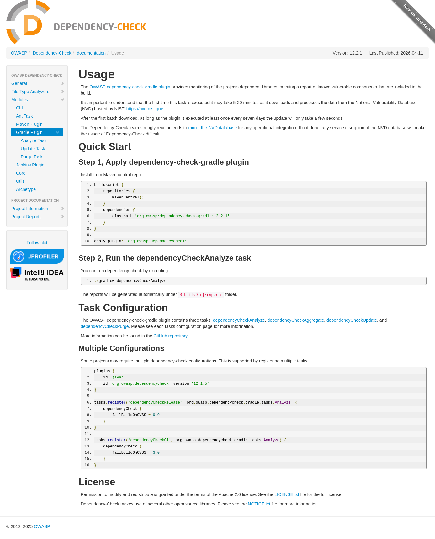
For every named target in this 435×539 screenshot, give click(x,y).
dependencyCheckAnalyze (239, 320)
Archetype (26, 189)
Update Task (33, 148)
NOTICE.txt (259, 503)
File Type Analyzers (38, 91)
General (38, 83)
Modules (38, 99)
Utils (20, 181)
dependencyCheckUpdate (351, 320)
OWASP (19, 52)
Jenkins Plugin (30, 164)
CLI (19, 107)
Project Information (38, 208)
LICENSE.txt (286, 494)
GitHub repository (170, 335)
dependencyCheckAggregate (296, 320)
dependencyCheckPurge (105, 326)
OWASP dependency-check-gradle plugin (129, 86)
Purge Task (32, 156)
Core (20, 173)
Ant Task (24, 116)
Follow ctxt (37, 242)
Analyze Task (33, 140)
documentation (91, 52)
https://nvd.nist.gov (144, 108)
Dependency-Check (52, 52)
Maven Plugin (29, 124)
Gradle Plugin (38, 132)
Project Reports (38, 216)
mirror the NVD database (212, 127)
